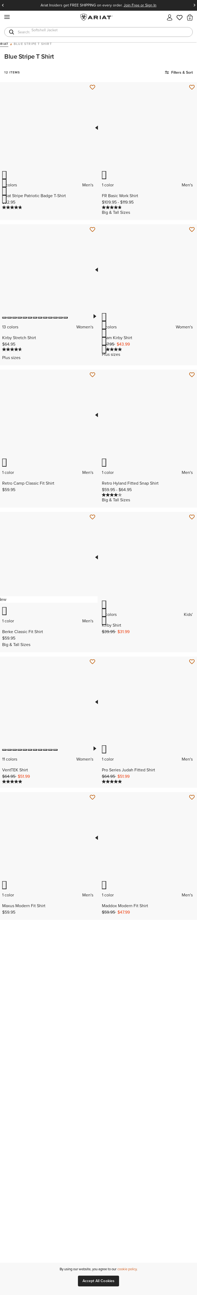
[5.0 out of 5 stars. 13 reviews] (12, 781)
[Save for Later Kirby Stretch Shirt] (92, 230)
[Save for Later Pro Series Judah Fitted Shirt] (192, 662)
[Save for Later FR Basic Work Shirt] (192, 87)
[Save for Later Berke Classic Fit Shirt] (92, 517)
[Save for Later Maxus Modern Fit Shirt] (92, 797)
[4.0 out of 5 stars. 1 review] (112, 495)
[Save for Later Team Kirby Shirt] (192, 230)
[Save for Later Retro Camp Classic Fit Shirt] (92, 375)
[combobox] (98, 32)
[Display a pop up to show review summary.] (26, 351)
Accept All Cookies (99, 1281)
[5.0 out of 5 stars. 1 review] (112, 781)
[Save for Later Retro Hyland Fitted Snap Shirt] (192, 375)
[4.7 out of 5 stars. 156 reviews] (12, 349)
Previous (2, 5)
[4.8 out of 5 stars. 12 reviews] (12, 207)
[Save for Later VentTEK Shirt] (92, 662)
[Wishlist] (180, 17)
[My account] (169, 17)
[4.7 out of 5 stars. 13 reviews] (112, 207)
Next (194, 5)
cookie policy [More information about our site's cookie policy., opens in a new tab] (127, 1269)
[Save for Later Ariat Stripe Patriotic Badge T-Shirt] (92, 87)
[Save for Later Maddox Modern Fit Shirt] (192, 797)
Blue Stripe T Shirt (33, 44)
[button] (190, 17)
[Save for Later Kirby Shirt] (192, 517)
